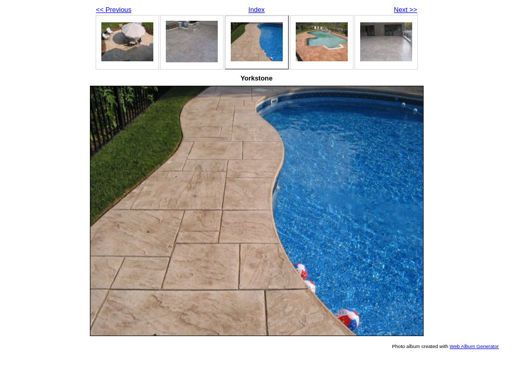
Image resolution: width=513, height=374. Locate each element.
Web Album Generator (474, 346)
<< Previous (113, 10)
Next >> (405, 10)
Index (256, 10)
